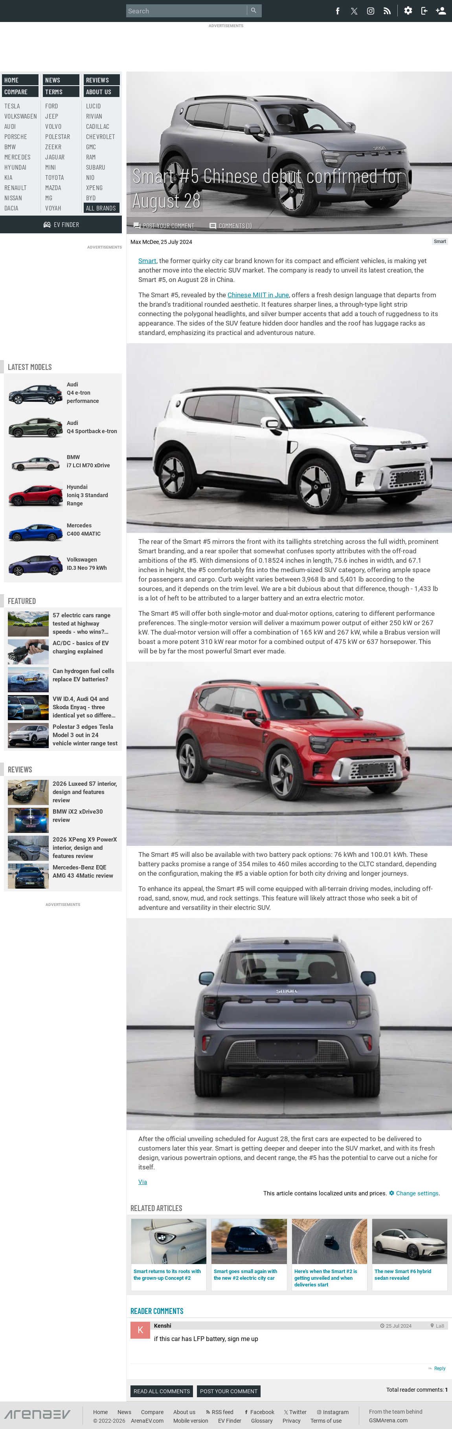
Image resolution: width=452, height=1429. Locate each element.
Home (11, 79)
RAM (91, 156)
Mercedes (17, 156)
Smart (147, 261)
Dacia (11, 207)
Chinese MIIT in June (258, 295)
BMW (10, 146)
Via (142, 1182)
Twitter (298, 1412)
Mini (50, 167)
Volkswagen (20, 116)
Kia (8, 177)
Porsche (15, 136)
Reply (440, 1368)
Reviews (97, 79)
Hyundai (15, 167)
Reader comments (157, 1311)
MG (48, 197)
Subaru (96, 167)
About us (99, 91)
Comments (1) (230, 225)
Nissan (13, 197)
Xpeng (94, 187)
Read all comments (162, 1391)
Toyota (54, 177)
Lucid (93, 105)
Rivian (94, 116)
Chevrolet (101, 136)
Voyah (53, 207)
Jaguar (54, 156)
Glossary (262, 1421)
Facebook (262, 1412)
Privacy (292, 1421)
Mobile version (190, 1421)
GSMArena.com (388, 1420)
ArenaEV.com (147, 1421)
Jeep (51, 116)
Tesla (12, 105)
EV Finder (229, 1421)
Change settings (414, 1193)
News (52, 79)
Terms (53, 91)
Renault (15, 187)
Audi (10, 126)
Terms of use (326, 1421)
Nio (90, 177)
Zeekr (53, 146)
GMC (91, 146)
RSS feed (222, 1412)
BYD (91, 197)
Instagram (336, 1412)
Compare (16, 91)
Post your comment (164, 225)
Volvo (53, 126)
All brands (101, 207)
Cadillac (98, 126)
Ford (51, 105)
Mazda (53, 187)
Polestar (57, 136)
